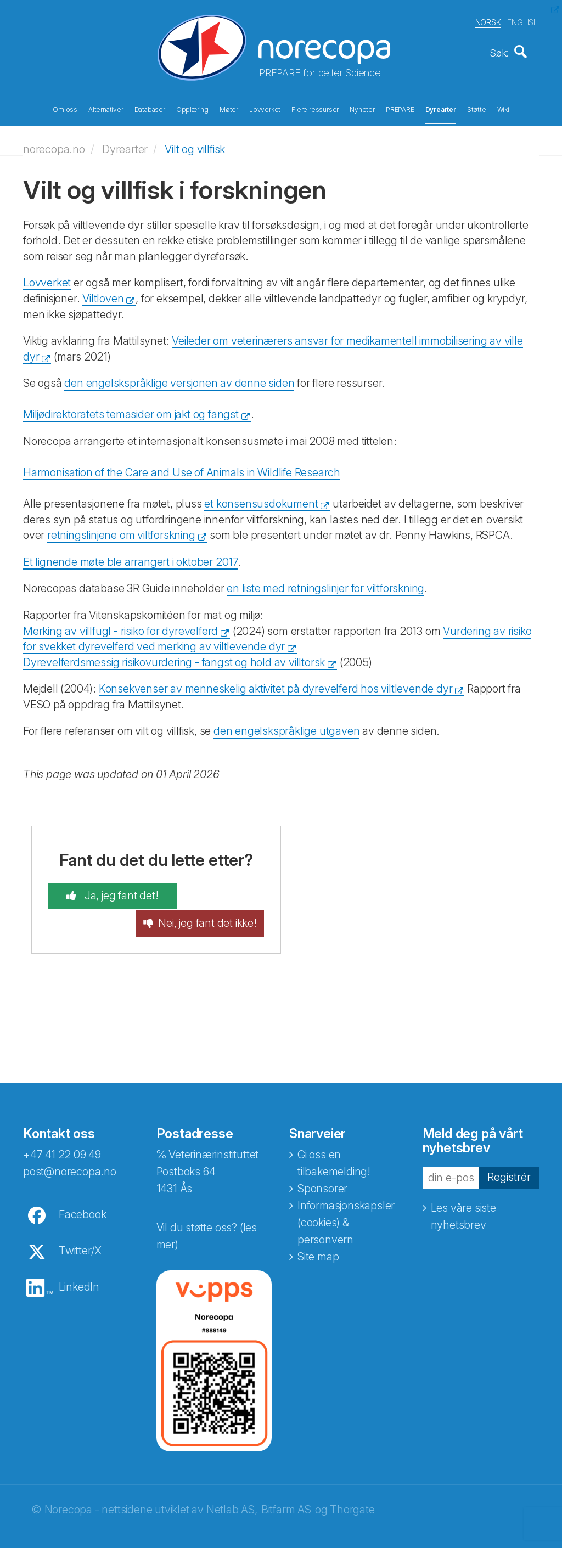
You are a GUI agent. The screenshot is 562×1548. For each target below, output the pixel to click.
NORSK (488, 21)
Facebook (82, 1199)
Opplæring (192, 108)
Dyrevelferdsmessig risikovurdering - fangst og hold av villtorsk (174, 658)
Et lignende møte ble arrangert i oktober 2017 (130, 558)
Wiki (503, 108)
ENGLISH (523, 21)
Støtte (476, 108)
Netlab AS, (231, 1494)
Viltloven (102, 294)
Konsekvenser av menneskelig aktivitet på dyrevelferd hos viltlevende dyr (276, 685)
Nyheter (362, 108)
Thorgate (352, 1494)
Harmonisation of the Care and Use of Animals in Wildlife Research (181, 468)
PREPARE (400, 108)
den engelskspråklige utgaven (286, 727)
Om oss (65, 108)
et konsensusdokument (261, 500)
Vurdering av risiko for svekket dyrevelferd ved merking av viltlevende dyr (277, 635)
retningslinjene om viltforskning (121, 531)
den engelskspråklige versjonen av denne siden (179, 379)
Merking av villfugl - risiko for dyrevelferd (120, 627)
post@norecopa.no (69, 1156)
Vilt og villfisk (195, 145)
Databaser (149, 108)
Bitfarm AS (286, 1494)
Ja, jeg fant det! (108, 892)
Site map (318, 1241)
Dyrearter (440, 108)
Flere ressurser (315, 108)
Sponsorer (322, 1173)
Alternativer (105, 108)
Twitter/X (80, 1235)
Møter (229, 108)
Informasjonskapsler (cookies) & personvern (346, 1207)
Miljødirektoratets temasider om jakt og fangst (131, 411)
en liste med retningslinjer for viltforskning (325, 585)
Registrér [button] (509, 1162)
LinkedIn (79, 1272)
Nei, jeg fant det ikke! (220, 900)
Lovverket (264, 108)
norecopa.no (54, 145)
